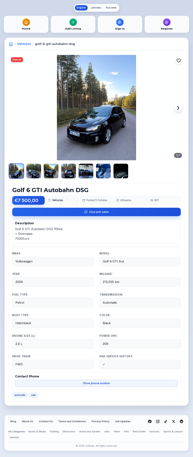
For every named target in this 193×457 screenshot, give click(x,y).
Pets (126, 431)
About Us (27, 421)
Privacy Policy (101, 421)
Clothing (54, 431)
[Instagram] (158, 421)
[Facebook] (150, 421)
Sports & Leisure (173, 431)
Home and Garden (89, 431)
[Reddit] (181, 421)
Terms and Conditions (72, 421)
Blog (13, 421)
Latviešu (96, 7)
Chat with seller (96, 212)
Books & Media (37, 431)
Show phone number (96, 383)
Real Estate (139, 431)
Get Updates (123, 421)
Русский (111, 7)
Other (117, 431)
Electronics (69, 431)
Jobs (107, 431)
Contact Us (46, 421)
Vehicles (24, 44)
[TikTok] (165, 421)
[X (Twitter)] (173, 421)
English (81, 7)
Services (154, 431)
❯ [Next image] (178, 107)
